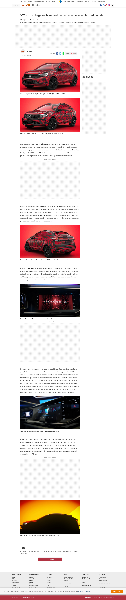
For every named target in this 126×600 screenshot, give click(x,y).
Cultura (14, 585)
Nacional (14, 584)
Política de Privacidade (28, 598)
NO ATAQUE (49, 578)
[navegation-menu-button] (16, 5)
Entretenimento (39, 1)
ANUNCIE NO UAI (51, 574)
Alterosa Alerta (102, 577)
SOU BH (83, 582)
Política (14, 579)
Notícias (23, 1)
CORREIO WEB (102, 587)
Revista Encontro (86, 585)
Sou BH (94, 1)
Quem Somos (15, 598)
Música (31, 582)
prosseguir (117, 591)
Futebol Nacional (51, 587)
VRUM (65, 574)
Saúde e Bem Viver (16, 587)
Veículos (48, 1)
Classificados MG (68, 577)
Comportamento (33, 585)
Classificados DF (68, 579)
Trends (31, 584)
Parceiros (87, 1)
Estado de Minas (16, 574)
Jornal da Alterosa (103, 579)
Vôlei (48, 585)
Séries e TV (32, 579)
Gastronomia (32, 587)
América (49, 580)
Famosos (31, 577)
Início (13, 10)
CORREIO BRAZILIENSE (104, 584)
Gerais (13, 577)
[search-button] (112, 5)
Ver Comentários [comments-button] (50, 559)
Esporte (30, 1)
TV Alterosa (79, 1)
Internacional (15, 582)
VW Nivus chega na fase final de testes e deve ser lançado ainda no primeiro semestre (49, 552)
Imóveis (54, 1)
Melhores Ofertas (69, 1)
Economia (14, 580)
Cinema (31, 580)
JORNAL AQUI (101, 1)
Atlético (49, 582)
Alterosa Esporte (103, 580)
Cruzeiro (49, 584)
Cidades (66, 586)
